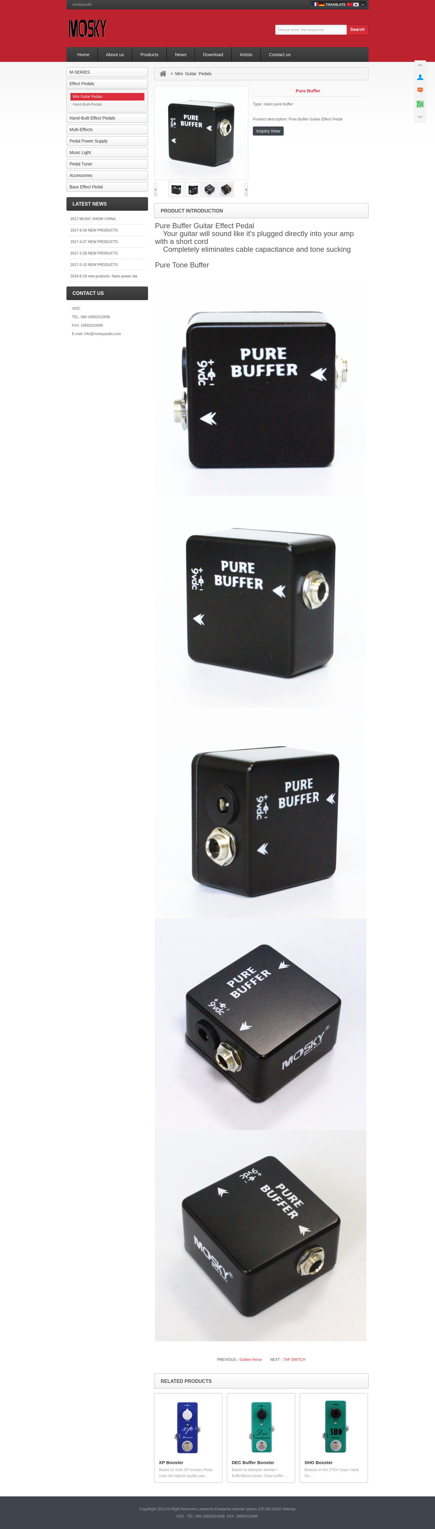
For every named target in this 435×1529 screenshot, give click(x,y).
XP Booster (171, 1462)
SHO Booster (318, 1462)
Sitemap (288, 1509)
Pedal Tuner (80, 164)
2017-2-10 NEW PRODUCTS (94, 265)
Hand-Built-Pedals (87, 104)
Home (83, 54)
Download (213, 54)
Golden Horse (251, 1360)
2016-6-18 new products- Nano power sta (103, 276)
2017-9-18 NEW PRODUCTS (94, 230)
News (180, 54)
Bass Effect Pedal (86, 186)
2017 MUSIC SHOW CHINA (93, 219)
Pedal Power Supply (88, 141)
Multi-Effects (81, 129)
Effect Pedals (81, 83)
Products (149, 54)
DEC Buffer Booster (253, 1462)
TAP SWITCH (294, 1360)
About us (115, 54)
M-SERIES (79, 72)
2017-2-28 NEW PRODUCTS (94, 253)
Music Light (80, 152)
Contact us (280, 54)
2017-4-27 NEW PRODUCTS (94, 242)
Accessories (80, 175)
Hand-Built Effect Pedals (92, 118)
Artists (246, 54)
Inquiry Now (268, 130)
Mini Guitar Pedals (87, 96)
